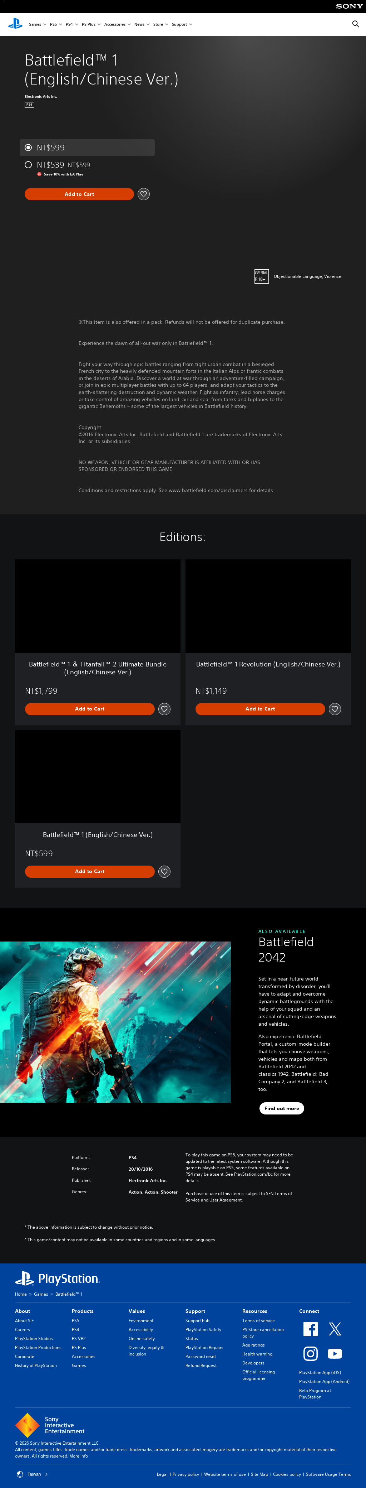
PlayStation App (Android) (324, 1381)
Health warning (257, 1354)
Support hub (197, 1321)
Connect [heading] (309, 1311)
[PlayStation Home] (15, 24)
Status (192, 1338)
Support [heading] (195, 1311)
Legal (162, 1474)
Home (21, 1294)
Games (35, 24)
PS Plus (88, 24)
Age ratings (253, 1345)
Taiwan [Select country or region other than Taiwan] (32, 1474)
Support (179, 24)
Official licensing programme (258, 1375)
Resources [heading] (254, 1311)
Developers (253, 1363)
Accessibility (141, 1329)
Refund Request (201, 1365)
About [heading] (22, 1311)
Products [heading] (83, 1311)
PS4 (69, 24)
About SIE (24, 1321)
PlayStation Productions (38, 1347)
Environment (141, 1321)
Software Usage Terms (328, 1474)
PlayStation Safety (203, 1329)
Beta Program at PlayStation (315, 1393)
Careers (22, 1329)
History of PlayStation (36, 1365)
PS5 (53, 24)
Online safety (142, 1338)
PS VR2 (78, 1338)
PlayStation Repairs (204, 1347)
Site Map (259, 1474)
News (139, 24)
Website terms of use (225, 1474)
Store (158, 24)
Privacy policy (186, 1474)
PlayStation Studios (34, 1338)
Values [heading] (137, 1311)
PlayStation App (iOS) (320, 1372)
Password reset (201, 1356)
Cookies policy (287, 1474)
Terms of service (258, 1321)
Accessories (114, 24)
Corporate (24, 1356)
